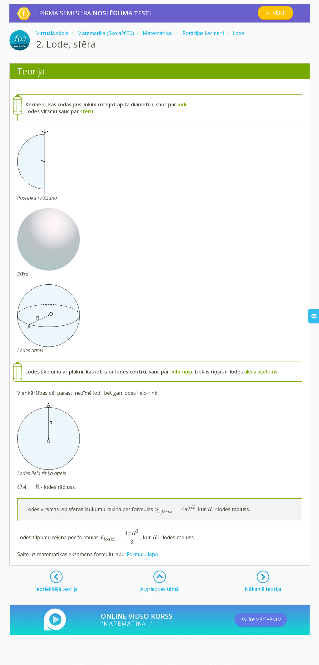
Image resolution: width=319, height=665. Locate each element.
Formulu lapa (142, 554)
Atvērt (275, 12)
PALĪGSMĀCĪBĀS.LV (270, 619)
